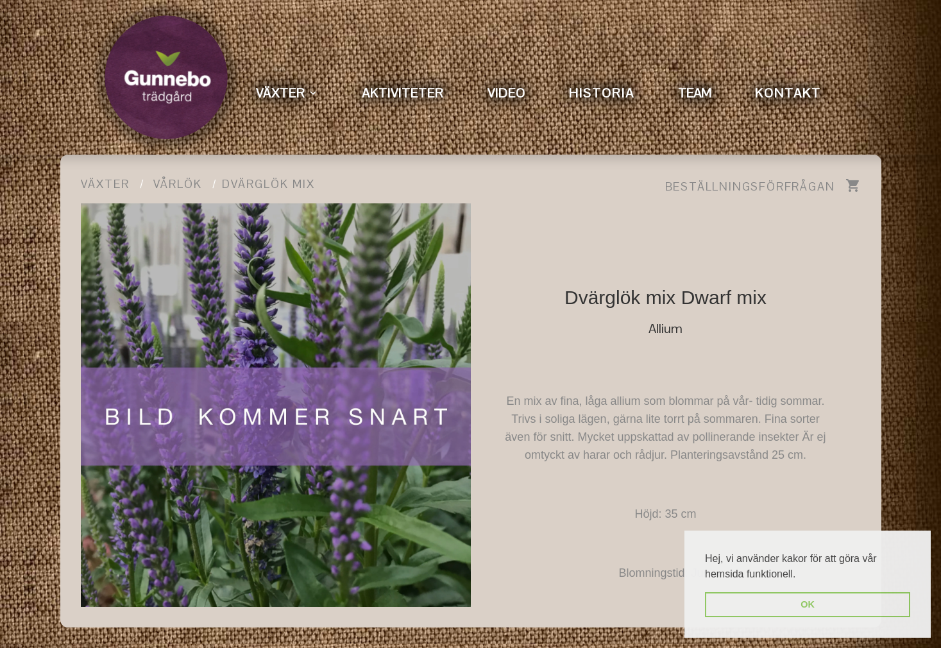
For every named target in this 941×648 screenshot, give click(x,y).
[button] (800, 575)
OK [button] (808, 604)
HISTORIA (601, 93)
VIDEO (506, 93)
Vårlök (177, 183)
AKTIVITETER (403, 93)
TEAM (694, 93)
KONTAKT (788, 93)
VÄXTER (280, 93)
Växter (105, 183)
